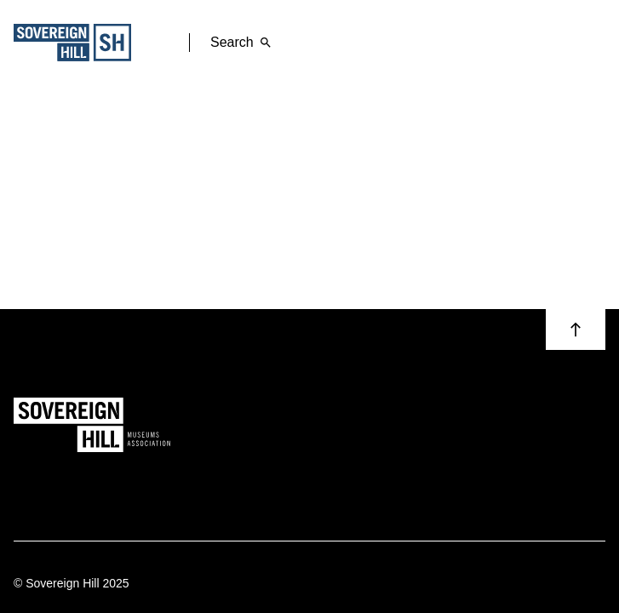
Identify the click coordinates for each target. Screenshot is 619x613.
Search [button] (244, 42)
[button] (575, 329)
